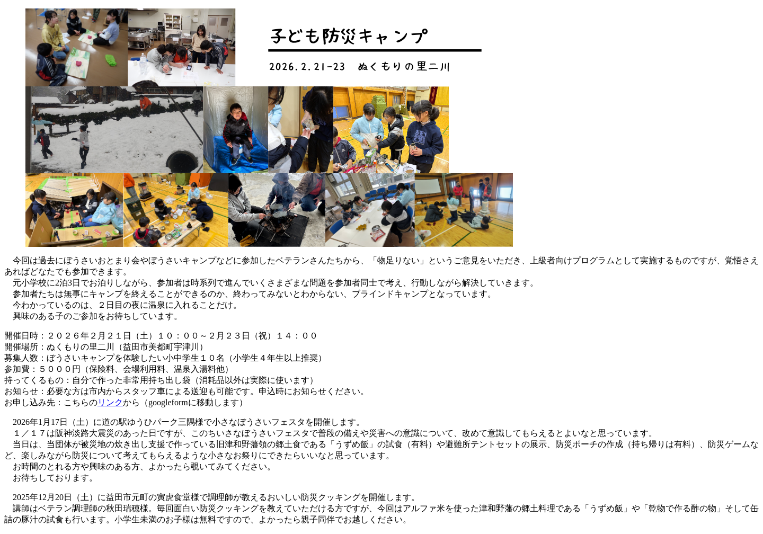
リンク (110, 402)
